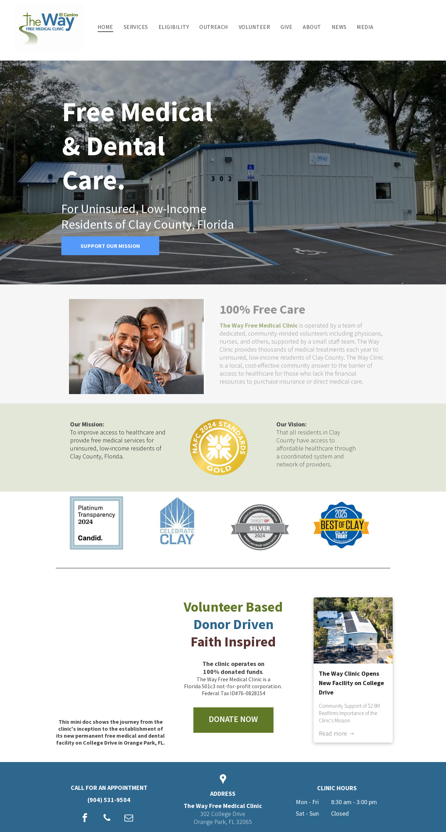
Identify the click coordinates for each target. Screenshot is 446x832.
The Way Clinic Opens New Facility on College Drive (351, 682)
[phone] (107, 818)
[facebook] (85, 818)
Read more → (337, 733)
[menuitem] (105, 27)
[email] (129, 818)
